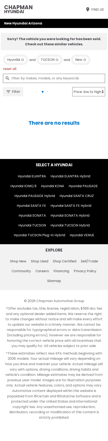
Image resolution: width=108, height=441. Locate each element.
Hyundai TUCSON (32, 225)
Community (21, 271)
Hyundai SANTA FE (31, 205)
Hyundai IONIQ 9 (23, 186)
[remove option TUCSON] (50, 60)
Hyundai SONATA (32, 215)
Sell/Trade (89, 261)
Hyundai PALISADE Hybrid (34, 195)
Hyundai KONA (52, 186)
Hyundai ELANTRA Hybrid (70, 176)
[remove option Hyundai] (15, 60)
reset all (9, 68)
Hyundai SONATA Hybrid (70, 215)
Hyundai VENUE (82, 235)
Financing (61, 271)
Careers (42, 271)
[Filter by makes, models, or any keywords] (54, 78)
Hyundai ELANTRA (32, 176)
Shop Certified (64, 261)
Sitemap (54, 280)
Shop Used (39, 261)
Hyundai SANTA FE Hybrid (71, 205)
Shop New (18, 261)
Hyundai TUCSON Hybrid (70, 225)
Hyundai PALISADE (83, 186)
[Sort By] (88, 91)
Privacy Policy (85, 271)
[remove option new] (80, 60)
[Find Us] (94, 9)
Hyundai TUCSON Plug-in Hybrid (39, 235)
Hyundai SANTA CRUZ (77, 195)
